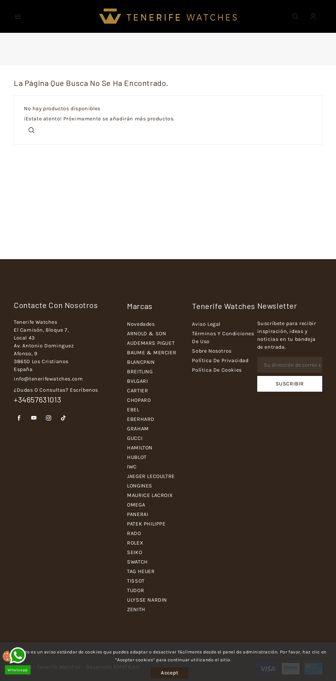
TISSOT (136, 581)
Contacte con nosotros (56, 305)
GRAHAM (138, 428)
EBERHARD (141, 419)
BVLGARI (137, 381)
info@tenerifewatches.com (48, 379)
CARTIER (137, 390)
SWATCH (137, 562)
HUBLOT (137, 457)
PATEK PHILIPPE (146, 524)
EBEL (133, 409)
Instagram (48, 418)
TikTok (63, 418)
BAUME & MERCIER (151, 352)
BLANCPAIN (141, 362)
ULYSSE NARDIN (147, 600)
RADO (134, 533)
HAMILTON (140, 447)
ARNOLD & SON (146, 333)
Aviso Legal (206, 324)
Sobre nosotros (211, 351)
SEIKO (134, 552)
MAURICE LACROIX (150, 495)
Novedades (141, 324)
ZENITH (136, 609)
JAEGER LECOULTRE (151, 476)
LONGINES (139, 486)
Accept (169, 673)
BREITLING (140, 371)
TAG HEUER (141, 571)
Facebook (19, 418)
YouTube (34, 418)
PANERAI (137, 514)
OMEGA (136, 505)
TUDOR (135, 590)
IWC (132, 467)
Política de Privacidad (220, 360)
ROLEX (135, 543)
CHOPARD (139, 400)
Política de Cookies (217, 370)
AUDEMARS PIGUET (151, 343)
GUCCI (134, 438)
